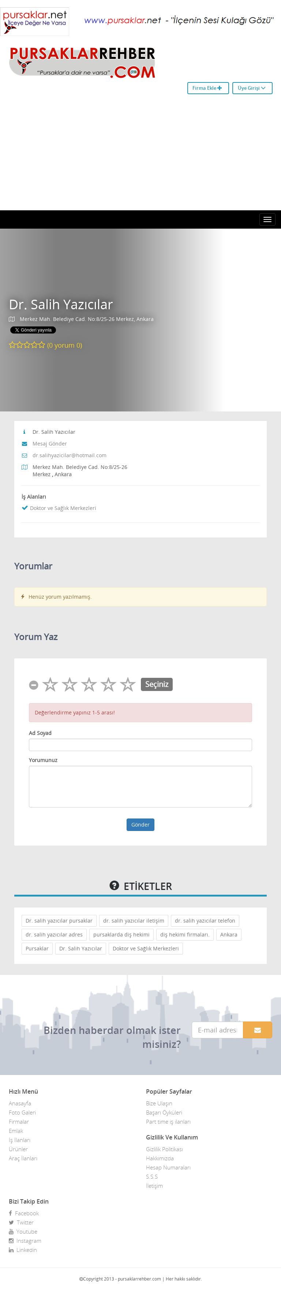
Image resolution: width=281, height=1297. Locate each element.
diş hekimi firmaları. (185, 934)
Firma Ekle (207, 88)
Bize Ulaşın (159, 1103)
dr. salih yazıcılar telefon (205, 920)
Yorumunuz (43, 760)
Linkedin (23, 1249)
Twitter (21, 1222)
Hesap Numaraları (168, 1167)
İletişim (154, 1185)
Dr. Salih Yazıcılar (61, 304)
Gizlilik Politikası (164, 1149)
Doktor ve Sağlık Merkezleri (63, 508)
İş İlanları (19, 1139)
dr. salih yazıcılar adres (54, 934)
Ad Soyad (40, 732)
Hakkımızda (160, 1158)
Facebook (24, 1213)
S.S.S (152, 1176)
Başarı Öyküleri (164, 1112)
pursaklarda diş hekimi (121, 934)
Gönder (140, 824)
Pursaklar (37, 948)
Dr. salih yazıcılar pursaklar (59, 920)
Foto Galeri (22, 1112)
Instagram (25, 1240)
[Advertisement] (140, 155)
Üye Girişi (252, 88)
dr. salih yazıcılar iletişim (133, 920)
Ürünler (18, 1149)
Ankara (228, 934)
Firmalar (19, 1121)
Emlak (16, 1130)
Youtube (23, 1231)
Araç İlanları (23, 1158)
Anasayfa (20, 1103)
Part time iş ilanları (168, 1121)
